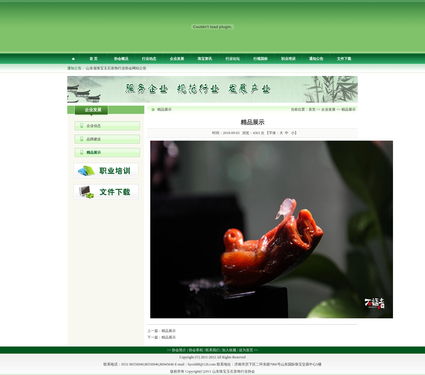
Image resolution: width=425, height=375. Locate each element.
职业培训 (288, 59)
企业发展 (177, 59)
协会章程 (196, 350)
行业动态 (149, 59)
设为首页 (246, 350)
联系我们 (212, 350)
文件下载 (344, 59)
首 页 (94, 59)
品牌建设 (94, 139)
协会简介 (179, 350)
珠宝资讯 (205, 59)
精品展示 (94, 152)
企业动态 (94, 126)
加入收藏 (229, 350)
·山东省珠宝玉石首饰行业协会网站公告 (115, 68)
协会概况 (121, 59)
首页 (312, 109)
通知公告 (316, 59)
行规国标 (260, 59)
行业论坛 (233, 59)
